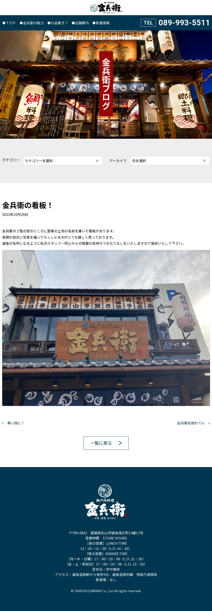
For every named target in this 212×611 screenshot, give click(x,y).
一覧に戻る (101, 443)
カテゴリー (10, 159)
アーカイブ (117, 160)
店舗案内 (82, 22)
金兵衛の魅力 (33, 22)
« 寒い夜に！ (13, 422)
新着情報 (103, 22)
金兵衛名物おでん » (193, 422)
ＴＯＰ (11, 22)
